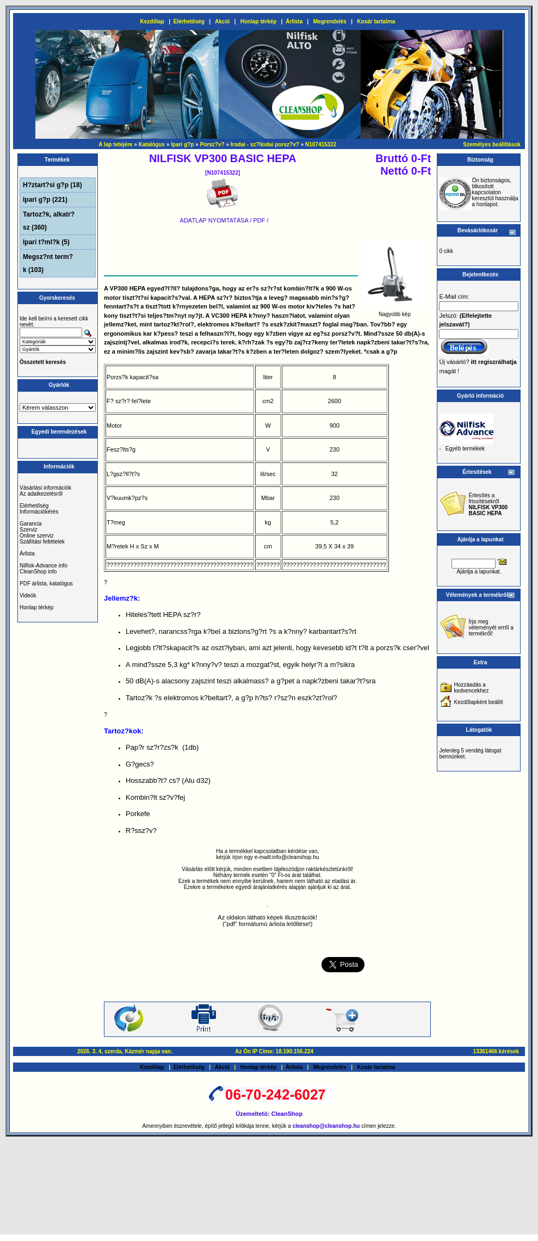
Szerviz (29, 530)
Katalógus (152, 144)
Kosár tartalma (376, 21)
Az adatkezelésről (41, 494)
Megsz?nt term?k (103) (48, 263)
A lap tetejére (115, 144)
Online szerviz (37, 536)
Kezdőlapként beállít (478, 702)
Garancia (31, 524)
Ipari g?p (182, 144)
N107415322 (320, 144)
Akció (222, 21)
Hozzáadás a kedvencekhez (471, 688)
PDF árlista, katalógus (46, 583)
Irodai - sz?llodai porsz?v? (265, 144)
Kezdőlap (152, 21)
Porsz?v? (212, 144)
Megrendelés (330, 21)
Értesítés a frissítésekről (488, 504)
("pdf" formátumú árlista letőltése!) (267, 924)
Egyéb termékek (465, 449)
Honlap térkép (258, 21)
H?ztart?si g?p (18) (52, 185)
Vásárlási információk (45, 488)
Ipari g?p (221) (45, 199)
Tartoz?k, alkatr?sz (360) (49, 221)
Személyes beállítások (492, 144)
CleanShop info (38, 572)
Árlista (294, 21)
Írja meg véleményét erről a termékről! (490, 628)
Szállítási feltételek (42, 542)
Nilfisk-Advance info (43, 566)
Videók (28, 595)
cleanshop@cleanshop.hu (327, 1126)
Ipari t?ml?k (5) (46, 242)
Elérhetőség (189, 21)
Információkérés (39, 512)
